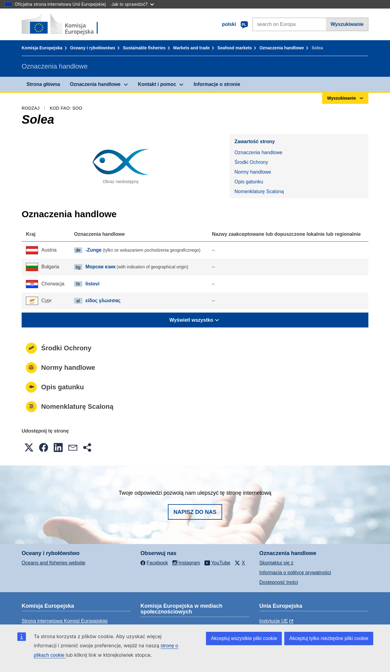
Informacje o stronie (216, 84)
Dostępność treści (278, 582)
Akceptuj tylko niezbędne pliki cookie (328, 638)
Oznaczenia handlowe (282, 47)
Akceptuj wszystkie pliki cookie (244, 638)
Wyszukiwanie (347, 24)
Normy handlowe (252, 172)
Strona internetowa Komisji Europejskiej (65, 621)
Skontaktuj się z (276, 562)
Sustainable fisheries (144, 47)
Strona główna (43, 84)
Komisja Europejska (42, 47)
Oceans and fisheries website (53, 562)
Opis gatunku (248, 181)
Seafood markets (235, 47)
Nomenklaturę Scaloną (259, 191)
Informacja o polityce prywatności (295, 572)
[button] (29, 447)
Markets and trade (191, 47)
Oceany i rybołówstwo (92, 47)
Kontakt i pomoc (157, 84)
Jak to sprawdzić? (132, 4)
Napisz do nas (194, 512)
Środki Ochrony (251, 162)
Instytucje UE (273, 621)
